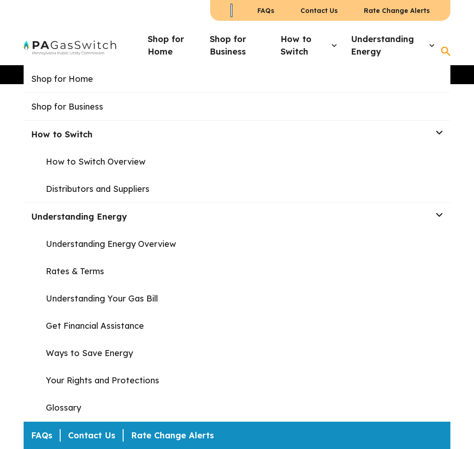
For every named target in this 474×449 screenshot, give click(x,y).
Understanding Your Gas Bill (102, 298)
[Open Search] (445, 51)
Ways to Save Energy (89, 353)
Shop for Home (166, 45)
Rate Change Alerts (397, 10)
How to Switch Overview (95, 161)
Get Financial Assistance (95, 325)
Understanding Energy (382, 45)
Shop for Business (228, 45)
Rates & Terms (75, 271)
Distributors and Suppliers (98, 189)
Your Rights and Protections (102, 380)
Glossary (63, 407)
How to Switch (296, 45)
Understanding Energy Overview (111, 244)
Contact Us (319, 10)
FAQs (265, 10)
